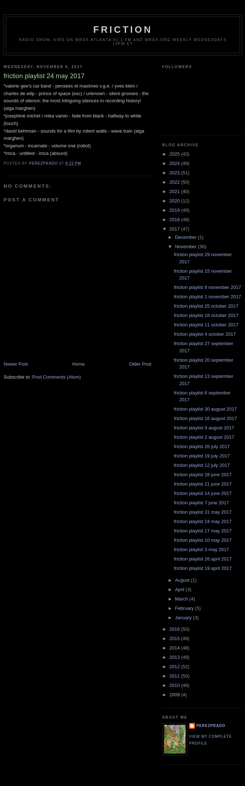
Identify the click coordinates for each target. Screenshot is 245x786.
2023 (175, 172)
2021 (175, 191)
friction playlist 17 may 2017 (202, 530)
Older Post (140, 364)
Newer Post (16, 364)
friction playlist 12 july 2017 (202, 465)
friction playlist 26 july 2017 (202, 446)
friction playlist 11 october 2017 (206, 324)
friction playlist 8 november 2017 (207, 287)
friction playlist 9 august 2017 (204, 427)
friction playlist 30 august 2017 (205, 409)
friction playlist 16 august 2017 (205, 418)
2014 (175, 648)
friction (122, 29)
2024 (175, 163)
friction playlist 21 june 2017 (202, 484)
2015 (175, 638)
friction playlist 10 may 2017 (202, 540)
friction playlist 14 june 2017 (202, 493)
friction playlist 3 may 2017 (201, 549)
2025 (175, 154)
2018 (175, 219)
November (186, 246)
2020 (175, 201)
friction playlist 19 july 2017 (202, 456)
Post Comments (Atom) (56, 377)
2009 (175, 694)
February (185, 608)
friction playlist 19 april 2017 (202, 568)
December (186, 237)
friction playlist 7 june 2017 (201, 502)
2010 (175, 685)
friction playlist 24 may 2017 (202, 521)
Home (78, 364)
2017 (175, 229)
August (183, 580)
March (182, 599)
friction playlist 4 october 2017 (205, 334)
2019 (175, 210)
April (180, 589)
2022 (175, 182)
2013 (175, 657)
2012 (175, 666)
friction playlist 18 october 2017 (206, 315)
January (184, 617)
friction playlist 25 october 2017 (206, 306)
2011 (175, 676)
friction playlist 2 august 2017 (204, 437)
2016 (175, 629)
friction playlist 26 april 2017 (202, 559)
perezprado (210, 726)
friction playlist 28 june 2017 (202, 474)
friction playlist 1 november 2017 (207, 296)
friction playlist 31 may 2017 (202, 512)
